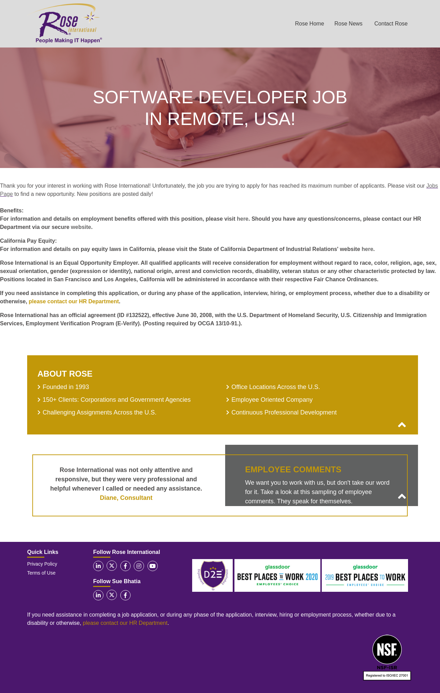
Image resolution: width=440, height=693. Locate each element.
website (81, 227)
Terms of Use (41, 573)
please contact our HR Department (74, 301)
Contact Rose (391, 24)
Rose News (348, 24)
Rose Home (309, 24)
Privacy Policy (42, 564)
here (243, 219)
